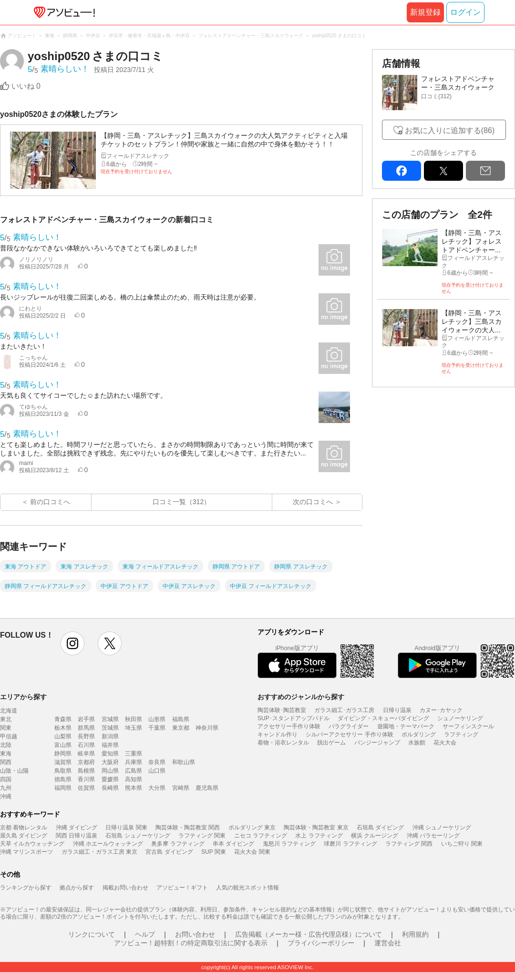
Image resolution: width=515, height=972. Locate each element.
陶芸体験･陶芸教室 (282, 710)
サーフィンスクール (468, 726)
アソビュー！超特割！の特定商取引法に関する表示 (191, 943)
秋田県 (133, 719)
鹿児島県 (207, 788)
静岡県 (63, 753)
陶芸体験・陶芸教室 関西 (187, 827)
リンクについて (91, 934)
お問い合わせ (195, 934)
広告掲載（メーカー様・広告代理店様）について (308, 934)
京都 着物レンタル (23, 827)
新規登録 (425, 12)
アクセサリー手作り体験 (289, 726)
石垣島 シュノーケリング (137, 835)
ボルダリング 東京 (252, 827)
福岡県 (63, 788)
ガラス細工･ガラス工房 (344, 710)
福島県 (180, 719)
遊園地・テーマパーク (405, 726)
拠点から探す (77, 887)
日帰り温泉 (397, 710)
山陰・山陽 (14, 770)
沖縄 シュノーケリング (441, 827)
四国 (5, 779)
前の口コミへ (50, 502)
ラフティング (461, 734)
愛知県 (110, 753)
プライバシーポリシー (321, 943)
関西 (5, 762)
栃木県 (63, 727)
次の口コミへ (313, 502)
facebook (401, 171)
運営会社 (387, 943)
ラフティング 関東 (202, 835)
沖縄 (5, 796)
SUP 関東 (213, 851)
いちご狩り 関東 (462, 843)
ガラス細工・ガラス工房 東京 (99, 851)
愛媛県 (110, 779)
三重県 (133, 753)
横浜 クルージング (374, 835)
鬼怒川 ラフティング (289, 843)
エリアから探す (23, 697)
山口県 (156, 770)
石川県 (86, 745)
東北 (5, 719)
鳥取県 (63, 770)
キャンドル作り (278, 734)
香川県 (86, 779)
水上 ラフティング (318, 835)
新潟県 (110, 736)
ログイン (465, 12)
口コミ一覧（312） (181, 502)
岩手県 (86, 719)
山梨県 (63, 736)
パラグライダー (349, 726)
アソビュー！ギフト (182, 887)
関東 (5, 727)
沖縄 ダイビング (76, 827)
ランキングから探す (26, 887)
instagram (72, 643)
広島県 (133, 770)
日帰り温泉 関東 (126, 827)
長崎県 (110, 788)
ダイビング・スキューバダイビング (383, 718)
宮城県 (110, 719)
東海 (5, 753)
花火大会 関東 (252, 851)
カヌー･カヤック (441, 710)
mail (485, 171)
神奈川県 (207, 727)
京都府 (86, 762)
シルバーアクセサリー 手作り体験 (349, 734)
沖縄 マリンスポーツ (26, 851)
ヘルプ (145, 934)
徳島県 (63, 779)
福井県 (110, 745)
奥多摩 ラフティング (177, 843)
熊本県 (133, 788)
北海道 (8, 710)
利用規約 (415, 934)
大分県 (156, 788)
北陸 (5, 745)
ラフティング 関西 (409, 843)
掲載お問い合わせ (125, 887)
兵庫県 (133, 762)
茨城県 (110, 727)
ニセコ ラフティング (260, 835)
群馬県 (86, 727)
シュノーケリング (460, 718)
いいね (26, 86)
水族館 (416, 742)
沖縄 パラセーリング (433, 835)
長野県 (86, 736)
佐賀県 (86, 788)
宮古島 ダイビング (169, 851)
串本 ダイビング (233, 843)
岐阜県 (86, 753)
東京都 (180, 727)
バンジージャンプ (377, 742)
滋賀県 (63, 762)
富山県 (63, 745)
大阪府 (110, 762)
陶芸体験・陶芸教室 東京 (316, 827)
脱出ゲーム (331, 742)
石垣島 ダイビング (380, 827)
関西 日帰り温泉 (76, 835)
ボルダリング (419, 734)
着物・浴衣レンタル (283, 742)
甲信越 (8, 736)
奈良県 (156, 762)
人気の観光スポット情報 (247, 887)
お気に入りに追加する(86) (449, 130)
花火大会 (444, 742)
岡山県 (110, 770)
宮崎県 (180, 788)
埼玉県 (133, 727)
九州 (5, 788)
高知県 (133, 779)
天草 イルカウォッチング (32, 843)
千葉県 (156, 727)
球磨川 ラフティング (350, 843)
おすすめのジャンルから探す (301, 697)
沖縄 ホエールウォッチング (108, 843)
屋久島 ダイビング (23, 835)
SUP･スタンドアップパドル (294, 718)
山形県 (156, 719)
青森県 (63, 719)
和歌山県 (183, 762)
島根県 (86, 770)
